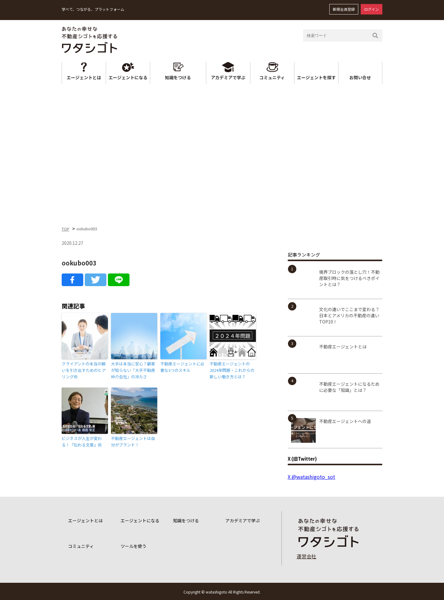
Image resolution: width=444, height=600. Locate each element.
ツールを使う (133, 546)
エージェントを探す (316, 77)
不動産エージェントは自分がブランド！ (133, 441)
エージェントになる (128, 77)
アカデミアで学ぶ (228, 77)
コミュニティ (272, 77)
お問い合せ (360, 77)
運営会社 (306, 556)
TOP (65, 229)
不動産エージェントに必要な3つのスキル (182, 367)
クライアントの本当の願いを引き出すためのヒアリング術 (84, 370)
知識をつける (178, 77)
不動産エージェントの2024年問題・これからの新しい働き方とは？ (232, 370)
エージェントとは (84, 77)
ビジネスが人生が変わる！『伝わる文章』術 (82, 441)
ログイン (371, 9)
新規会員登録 (344, 9)
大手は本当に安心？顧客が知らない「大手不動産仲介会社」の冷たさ (133, 370)
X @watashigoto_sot (311, 476)
